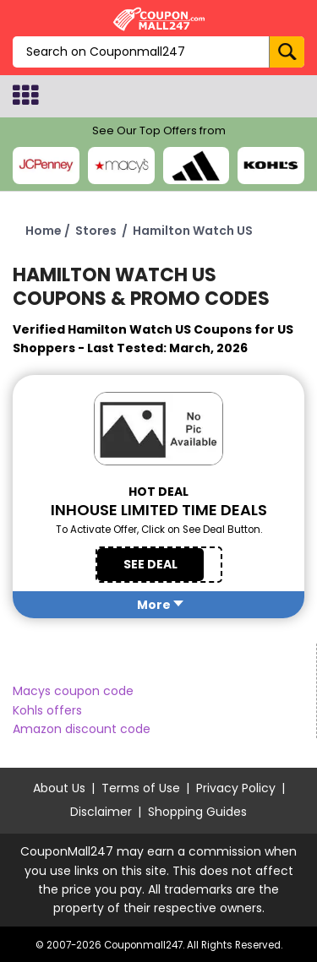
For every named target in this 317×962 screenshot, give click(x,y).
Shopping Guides (197, 811)
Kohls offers (47, 710)
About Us (59, 788)
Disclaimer (101, 811)
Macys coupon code (73, 690)
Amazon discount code (81, 728)
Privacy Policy (236, 788)
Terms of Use (140, 788)
